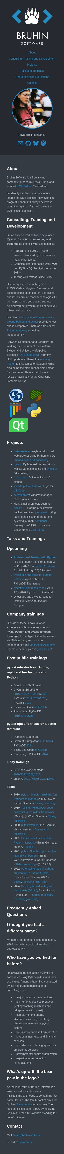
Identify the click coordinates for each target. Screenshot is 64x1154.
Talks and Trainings (32, 70)
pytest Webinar (30, 825)
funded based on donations (31, 460)
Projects (32, 64)
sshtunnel (41, 521)
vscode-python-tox (25, 486)
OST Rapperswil (29, 354)
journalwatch (42, 512)
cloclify (18, 507)
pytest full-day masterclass (30, 588)
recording (49, 803)
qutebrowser (22, 451)
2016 (23, 694)
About (32, 52)
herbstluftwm (21, 495)
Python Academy (17, 330)
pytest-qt (52, 468)
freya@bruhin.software (27, 1135)
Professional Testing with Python (35, 557)
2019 (30, 694)
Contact (32, 82)
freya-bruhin (26, 1142)
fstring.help (20, 477)
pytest (18, 464)
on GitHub (40, 707)
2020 (17, 774)
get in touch (44, 649)
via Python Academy (42, 644)
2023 (43, 741)
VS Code (19, 490)
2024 (50, 741)
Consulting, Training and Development (32, 58)
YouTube (41, 881)
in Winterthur (24, 186)
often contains (24, 1104)
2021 (37, 694)
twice (35, 778)
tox (39, 486)
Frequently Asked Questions (32, 76)
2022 (36, 698)
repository (47, 894)
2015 (17, 694)
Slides (38, 803)
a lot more (37, 529)
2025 (44, 694)
